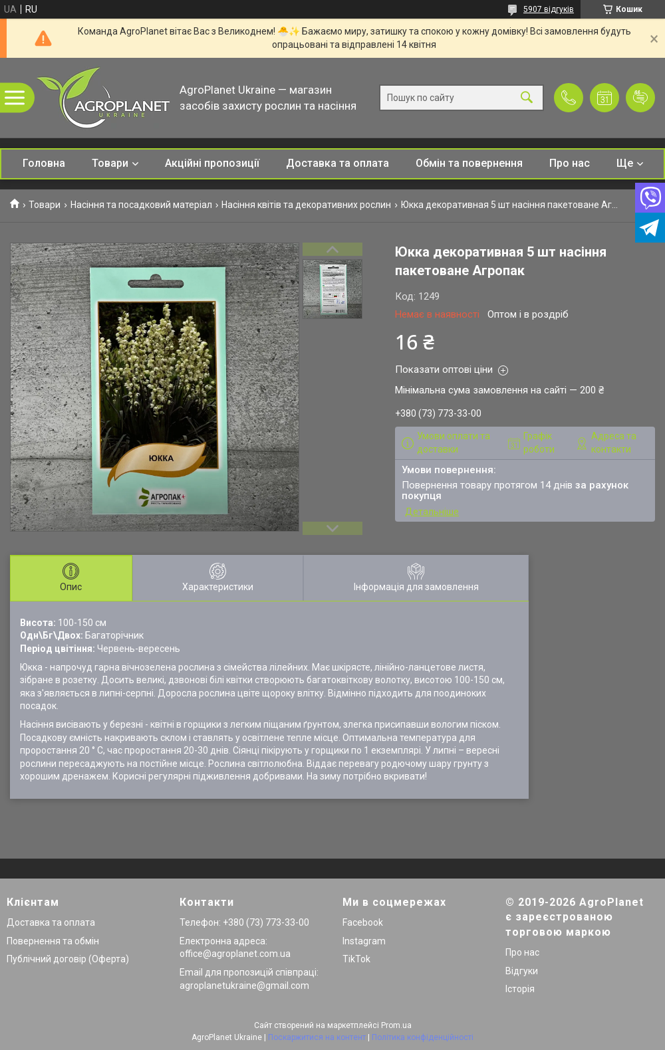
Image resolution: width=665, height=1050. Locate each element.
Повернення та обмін (53, 941)
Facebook (362, 922)
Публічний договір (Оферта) (68, 959)
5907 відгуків (548, 9)
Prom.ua (396, 1025)
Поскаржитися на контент (317, 1037)
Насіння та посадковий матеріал (141, 204)
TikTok (356, 959)
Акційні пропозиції (212, 163)
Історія (520, 989)
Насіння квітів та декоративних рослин (306, 204)
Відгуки (521, 971)
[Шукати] (527, 98)
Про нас (569, 163)
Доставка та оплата (337, 163)
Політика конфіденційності (422, 1037)
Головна (44, 163)
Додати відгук (640, 97)
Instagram (364, 941)
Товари (110, 163)
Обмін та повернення (469, 163)
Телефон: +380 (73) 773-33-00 (244, 922)
